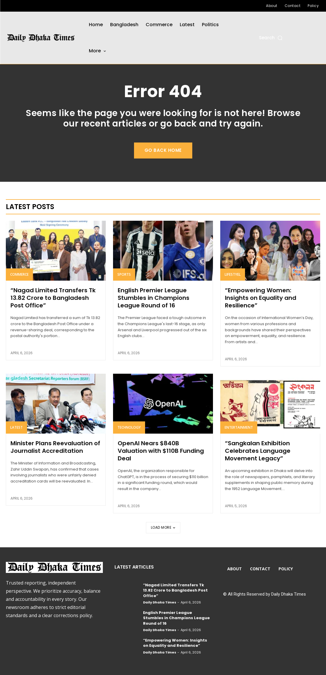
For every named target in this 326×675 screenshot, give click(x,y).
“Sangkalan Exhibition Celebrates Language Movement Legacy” (257, 450)
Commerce (19, 274)
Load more (163, 527)
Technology (129, 427)
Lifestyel (233, 274)
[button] (271, 37)
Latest (16, 427)
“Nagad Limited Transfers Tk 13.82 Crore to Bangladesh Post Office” (53, 297)
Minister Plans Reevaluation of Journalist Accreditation (55, 447)
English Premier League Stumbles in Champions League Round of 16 (153, 297)
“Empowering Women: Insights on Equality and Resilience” (260, 297)
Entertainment (239, 427)
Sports (124, 274)
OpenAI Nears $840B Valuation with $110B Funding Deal (161, 450)
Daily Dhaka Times (159, 602)
